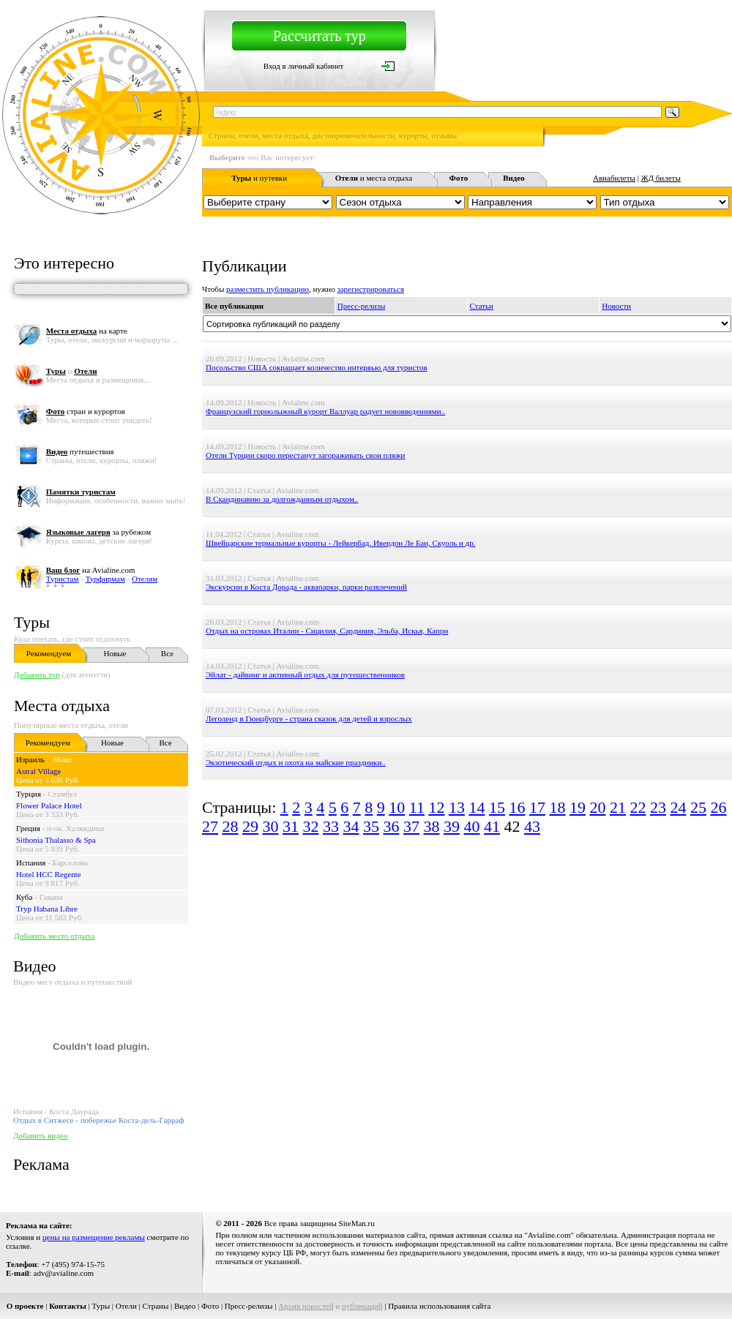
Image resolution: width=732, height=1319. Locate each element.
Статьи (481, 305)
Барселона (70, 862)
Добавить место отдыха (54, 935)
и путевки (259, 177)
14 (476, 807)
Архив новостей (306, 1305)
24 (678, 807)
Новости (616, 305)
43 (532, 826)
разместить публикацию (267, 289)
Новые (115, 653)
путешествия (80, 451)
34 (351, 826)
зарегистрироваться (370, 289)
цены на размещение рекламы (93, 1237)
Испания (30, 862)
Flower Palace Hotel (49, 805)
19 (577, 807)
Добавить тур (37, 674)
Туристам (62, 578)
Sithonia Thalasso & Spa (56, 839)
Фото (210, 1305)
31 (291, 826)
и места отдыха (374, 177)
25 (698, 807)
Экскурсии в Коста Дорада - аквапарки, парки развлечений (306, 586)
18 (557, 807)
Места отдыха (62, 705)
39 (452, 826)
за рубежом (98, 531)
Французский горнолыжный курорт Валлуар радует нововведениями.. (325, 411)
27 (210, 826)
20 (597, 807)
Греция (28, 828)
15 (497, 807)
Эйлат (61, 759)
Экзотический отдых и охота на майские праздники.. (296, 762)
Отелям (144, 578)
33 (331, 826)
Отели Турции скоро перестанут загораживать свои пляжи (305, 455)
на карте (86, 330)
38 (432, 826)
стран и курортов (85, 411)
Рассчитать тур (319, 36)
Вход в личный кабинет (304, 65)
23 (658, 807)
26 (718, 807)
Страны (156, 1305)
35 (371, 826)
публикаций (362, 1305)
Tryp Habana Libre (47, 908)
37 (411, 826)
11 (417, 807)
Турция (28, 793)
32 (311, 826)
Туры (32, 622)
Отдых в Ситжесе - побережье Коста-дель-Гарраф (98, 1120)
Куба (24, 897)
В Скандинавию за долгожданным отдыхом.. (282, 499)
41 (492, 826)
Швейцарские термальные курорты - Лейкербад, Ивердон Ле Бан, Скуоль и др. (340, 542)
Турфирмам (105, 578)
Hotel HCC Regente (48, 874)
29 (250, 826)
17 (537, 807)
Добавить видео (40, 1135)
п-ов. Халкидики (75, 828)
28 (231, 826)
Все (167, 653)
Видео (184, 1305)
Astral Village (38, 771)
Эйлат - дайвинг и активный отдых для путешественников (305, 674)
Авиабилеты (614, 177)
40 (472, 826)
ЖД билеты (661, 177)
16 (517, 807)
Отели (126, 1305)
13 (457, 807)
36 (392, 826)
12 (436, 807)
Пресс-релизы (361, 305)
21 (618, 807)
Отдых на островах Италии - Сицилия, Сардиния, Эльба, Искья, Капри (327, 630)
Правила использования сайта (439, 1305)
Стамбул (62, 793)
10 (397, 807)
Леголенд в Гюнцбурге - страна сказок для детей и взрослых (309, 718)
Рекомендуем (48, 653)
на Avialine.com (90, 569)
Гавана (51, 897)
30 (271, 826)
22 (638, 807)
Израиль (30, 759)
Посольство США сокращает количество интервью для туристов (316, 367)
